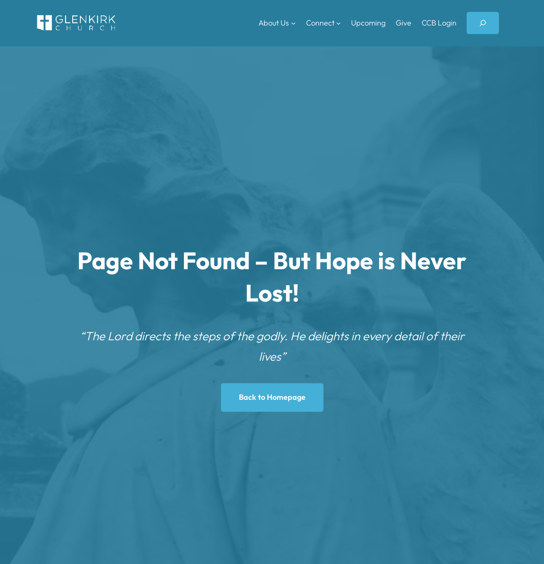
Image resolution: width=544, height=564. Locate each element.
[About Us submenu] (293, 23)
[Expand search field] (483, 23)
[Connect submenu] (338, 23)
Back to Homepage (272, 397)
